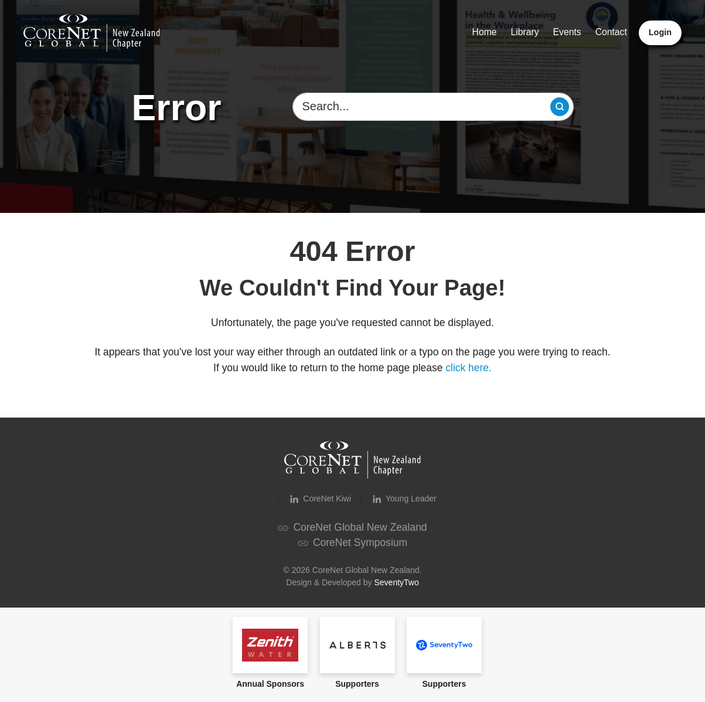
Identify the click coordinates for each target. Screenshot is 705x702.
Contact (611, 32)
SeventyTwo (396, 582)
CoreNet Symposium (352, 542)
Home (484, 32)
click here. (468, 368)
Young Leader (403, 499)
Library (525, 32)
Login (660, 32)
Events (567, 32)
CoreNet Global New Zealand (352, 527)
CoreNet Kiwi (319, 499)
